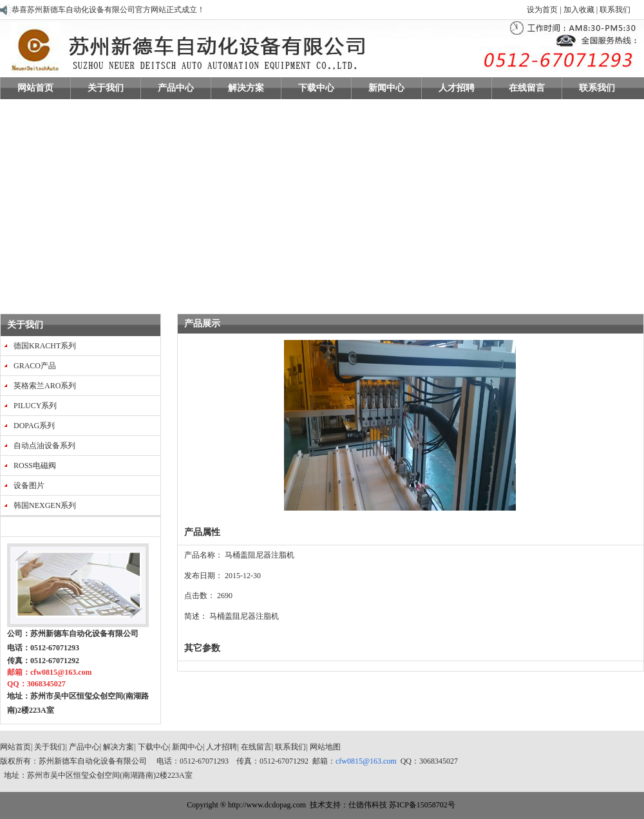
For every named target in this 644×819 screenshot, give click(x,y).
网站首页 (15, 746)
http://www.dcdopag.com (267, 804)
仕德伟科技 (367, 804)
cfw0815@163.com (366, 761)
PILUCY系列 (35, 405)
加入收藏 (579, 9)
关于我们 (25, 325)
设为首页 (542, 9)
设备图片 (29, 485)
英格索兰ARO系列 (45, 385)
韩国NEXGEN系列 (45, 505)
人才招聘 (221, 746)
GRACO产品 (35, 365)
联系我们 (614, 9)
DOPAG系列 (34, 425)
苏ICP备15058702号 (422, 804)
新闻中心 (187, 746)
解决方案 (118, 746)
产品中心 (84, 746)
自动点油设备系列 (44, 445)
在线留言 (256, 746)
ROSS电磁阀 (35, 465)
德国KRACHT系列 (45, 345)
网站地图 (325, 746)
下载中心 (153, 746)
